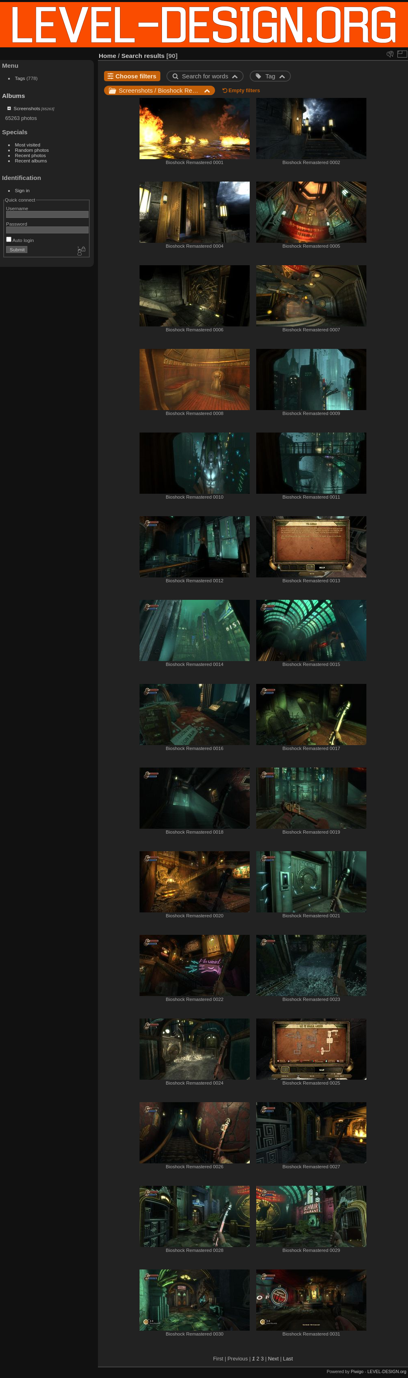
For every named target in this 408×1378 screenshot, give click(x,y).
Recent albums (31, 160)
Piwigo (357, 1371)
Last (288, 1359)
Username (17, 208)
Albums (13, 95)
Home (107, 55)
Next (273, 1359)
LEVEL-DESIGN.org (386, 1371)
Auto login (20, 240)
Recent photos (30, 155)
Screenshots (26, 108)
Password (16, 223)
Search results (143, 55)
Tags (20, 78)
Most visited (27, 144)
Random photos (32, 150)
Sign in (22, 190)
